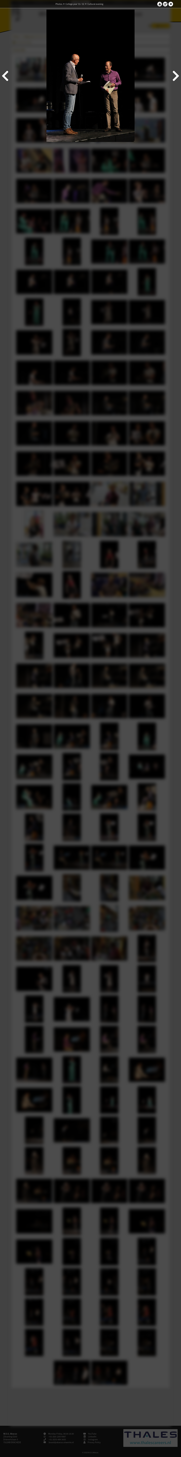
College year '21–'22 (75, 4)
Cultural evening (95, 4)
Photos (59, 4)
